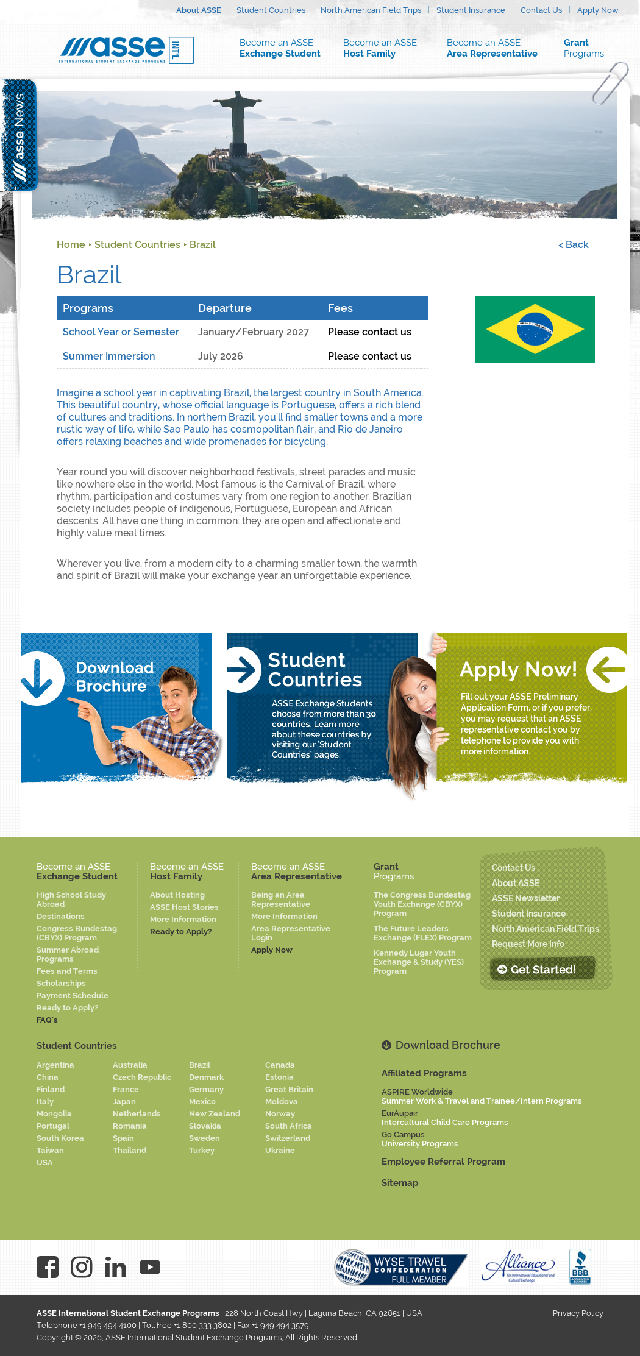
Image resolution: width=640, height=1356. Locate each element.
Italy (45, 1101)
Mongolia (54, 1113)
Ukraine (280, 1150)
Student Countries (270, 10)
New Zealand (214, 1113)
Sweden (204, 1138)
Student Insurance (470, 10)
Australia (130, 1065)
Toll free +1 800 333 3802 (187, 1325)
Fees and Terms (67, 971)
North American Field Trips (371, 10)
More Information (183, 919)
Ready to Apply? (67, 1007)
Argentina (55, 1065)
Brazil (203, 244)
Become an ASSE (283, 48)
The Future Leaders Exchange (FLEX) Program (423, 933)
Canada (280, 1065)
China (48, 1077)
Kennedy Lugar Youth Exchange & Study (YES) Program (419, 962)
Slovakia (205, 1126)
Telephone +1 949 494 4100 (87, 1325)
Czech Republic (142, 1077)
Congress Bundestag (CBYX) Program (77, 933)
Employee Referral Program (443, 1161)
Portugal (53, 1126)
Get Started (542, 969)
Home (71, 244)
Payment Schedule (72, 995)
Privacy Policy (578, 1313)
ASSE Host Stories (184, 907)
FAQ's (47, 1019)
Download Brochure (448, 1044)
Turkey (202, 1150)
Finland (51, 1089)
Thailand (129, 1150)
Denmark (206, 1077)
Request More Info (528, 944)
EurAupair (445, 1118)
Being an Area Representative (280, 899)
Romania (130, 1126)
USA (45, 1162)
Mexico (202, 1101)
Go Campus (420, 1139)
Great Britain (289, 1089)
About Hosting (177, 895)
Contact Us (541, 10)
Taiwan (50, 1150)
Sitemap (400, 1182)
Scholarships (61, 983)
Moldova (281, 1101)
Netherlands (137, 1113)
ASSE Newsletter (526, 898)
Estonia (279, 1077)
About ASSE (198, 10)
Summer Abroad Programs (68, 954)
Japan (124, 1101)
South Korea (60, 1138)
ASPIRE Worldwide (482, 1096)
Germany (206, 1089)
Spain (123, 1138)
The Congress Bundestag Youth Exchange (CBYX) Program (422, 904)
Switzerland (287, 1138)
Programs (591, 48)
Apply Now (598, 10)
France (126, 1089)
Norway (280, 1113)
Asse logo (126, 50)
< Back (573, 244)
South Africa (288, 1126)
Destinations (61, 916)
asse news (19, 135)
